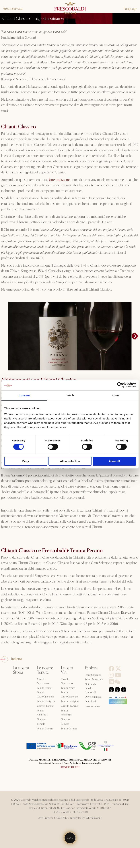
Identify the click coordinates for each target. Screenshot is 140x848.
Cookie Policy (61, 818)
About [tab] (116, 395)
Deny (25, 461)
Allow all (114, 461)
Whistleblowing (94, 818)
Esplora (91, 668)
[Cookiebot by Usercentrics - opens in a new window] (120, 385)
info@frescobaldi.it (61, 812)
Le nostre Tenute (45, 670)
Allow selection (70, 461)
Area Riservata (45, 818)
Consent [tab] (24, 395)
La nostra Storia (21, 670)
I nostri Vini (67, 670)
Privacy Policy (77, 818)
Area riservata (12, 8)
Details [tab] (70, 395)
